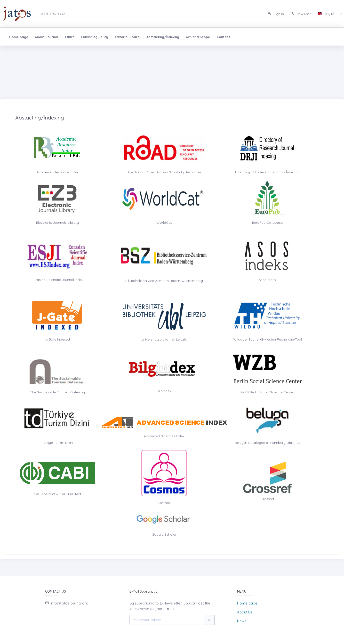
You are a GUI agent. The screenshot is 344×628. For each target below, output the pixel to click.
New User (301, 14)
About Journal (46, 37)
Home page (18, 37)
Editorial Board (127, 37)
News (242, 621)
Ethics (69, 37)
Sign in (276, 14)
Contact (223, 37)
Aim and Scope (198, 37)
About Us (245, 612)
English (327, 14)
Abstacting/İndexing (162, 37)
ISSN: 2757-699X (53, 14)
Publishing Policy (94, 37)
